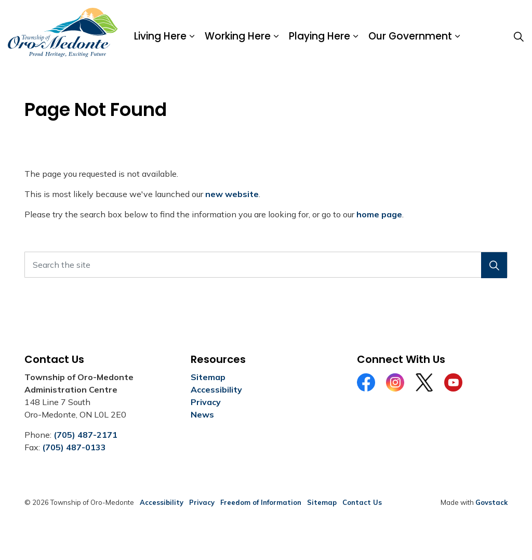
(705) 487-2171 (85, 434)
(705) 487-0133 (74, 447)
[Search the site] (266, 265)
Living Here (160, 36)
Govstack (491, 502)
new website (232, 194)
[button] (494, 265)
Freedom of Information (260, 502)
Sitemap (208, 377)
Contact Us (362, 502)
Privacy (206, 402)
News (202, 414)
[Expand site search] (518, 36)
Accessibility (216, 389)
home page (379, 214)
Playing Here (319, 36)
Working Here (238, 36)
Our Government (410, 36)
